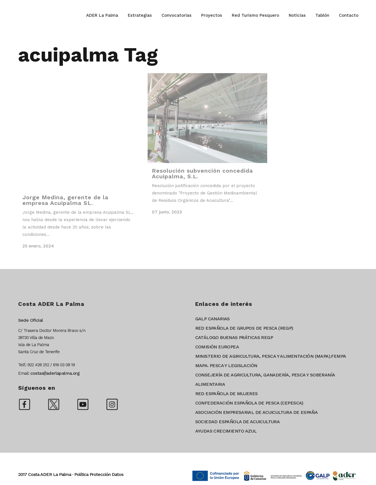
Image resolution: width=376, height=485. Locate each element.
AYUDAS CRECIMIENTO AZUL (226, 431)
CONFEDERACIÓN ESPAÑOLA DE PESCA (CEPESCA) (249, 403)
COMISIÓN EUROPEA (217, 347)
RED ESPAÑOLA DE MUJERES (226, 393)
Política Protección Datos (98, 474)
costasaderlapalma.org (55, 373)
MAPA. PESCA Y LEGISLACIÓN (226, 365)
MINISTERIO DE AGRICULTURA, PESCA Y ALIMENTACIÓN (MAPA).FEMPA (270, 356)
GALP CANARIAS (212, 318)
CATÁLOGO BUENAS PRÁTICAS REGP (234, 337)
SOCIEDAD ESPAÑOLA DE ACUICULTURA (237, 421)
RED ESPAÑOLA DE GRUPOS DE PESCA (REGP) (244, 328)
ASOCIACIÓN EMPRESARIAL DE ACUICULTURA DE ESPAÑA (256, 412)
